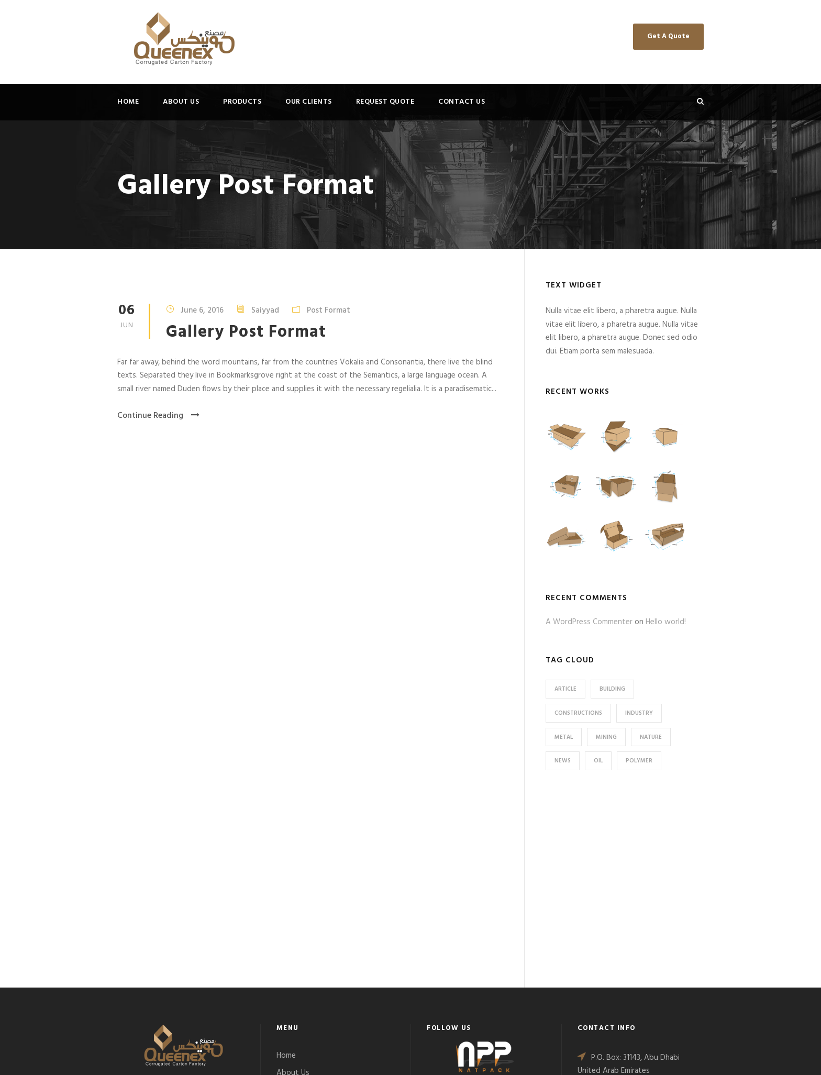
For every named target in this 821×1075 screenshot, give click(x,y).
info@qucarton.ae (626, 950)
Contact (290, 941)
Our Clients (308, 102)
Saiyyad (265, 310)
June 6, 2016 (202, 310)
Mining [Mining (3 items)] (606, 737)
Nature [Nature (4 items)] (651, 737)
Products (242, 102)
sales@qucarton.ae (627, 963)
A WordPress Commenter (589, 622)
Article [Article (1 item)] (565, 689)
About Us (181, 102)
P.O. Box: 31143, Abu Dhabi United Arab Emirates (629, 881)
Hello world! (666, 622)
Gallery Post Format (246, 332)
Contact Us (461, 102)
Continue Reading (158, 416)
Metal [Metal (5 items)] (563, 737)
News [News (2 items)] (562, 761)
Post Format (328, 310)
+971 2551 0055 (617, 922)
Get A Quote (668, 36)
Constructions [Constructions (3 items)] (578, 713)
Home (128, 102)
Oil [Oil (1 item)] (598, 761)
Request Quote (385, 102)
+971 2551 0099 (617, 908)
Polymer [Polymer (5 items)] (639, 761)
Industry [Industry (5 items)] (639, 713)
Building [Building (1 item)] (612, 689)
